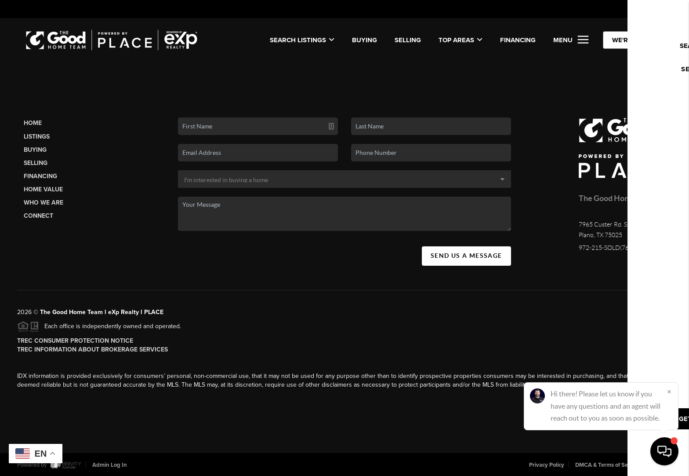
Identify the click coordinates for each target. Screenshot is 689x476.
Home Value (43, 189)
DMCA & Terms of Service (607, 465)
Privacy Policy (546, 465)
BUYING (364, 40)
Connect (38, 216)
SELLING (408, 40)
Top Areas (460, 40)
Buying (35, 150)
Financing (40, 176)
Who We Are (43, 202)
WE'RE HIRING (634, 40)
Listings (37, 136)
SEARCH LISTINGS (302, 40)
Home (33, 123)
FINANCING (518, 40)
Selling (35, 163)
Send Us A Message (466, 255)
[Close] (669, 391)
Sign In (654, 9)
